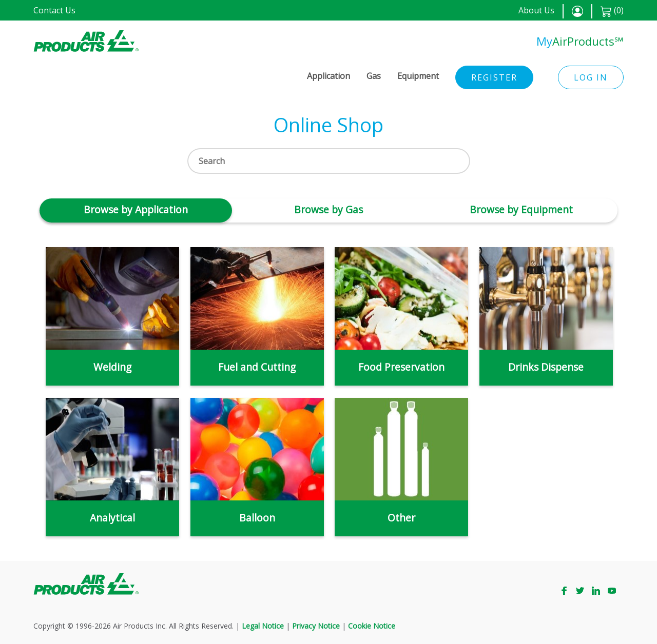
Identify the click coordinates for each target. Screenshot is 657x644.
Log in (591, 77)
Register (494, 77)
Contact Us (54, 10)
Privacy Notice (316, 626)
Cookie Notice (371, 626)
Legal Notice (263, 626)
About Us (536, 10)
